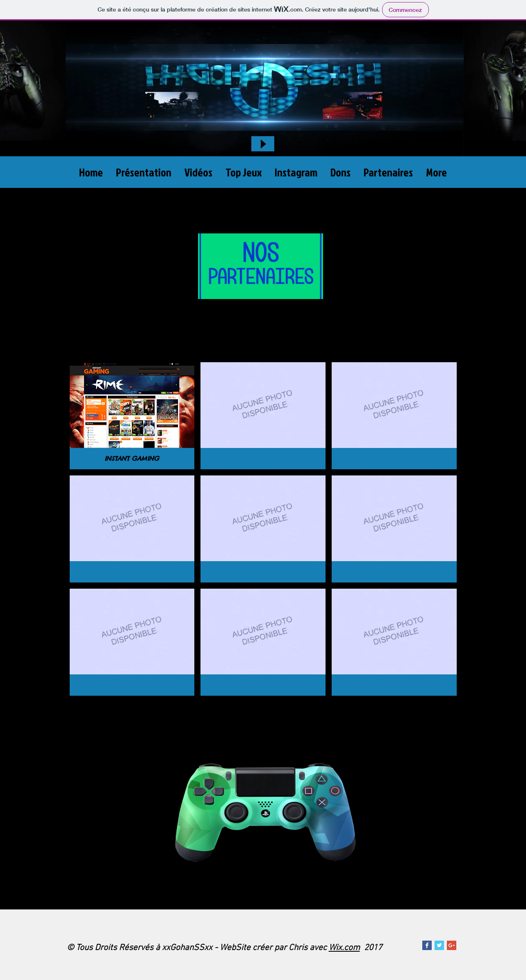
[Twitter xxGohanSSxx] (439, 945)
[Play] (262, 143)
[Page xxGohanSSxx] (427, 945)
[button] (132, 415)
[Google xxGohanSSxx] (451, 945)
